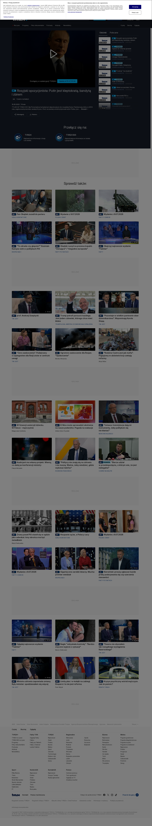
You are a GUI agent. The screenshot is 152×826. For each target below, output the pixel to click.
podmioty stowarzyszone (33, 5)
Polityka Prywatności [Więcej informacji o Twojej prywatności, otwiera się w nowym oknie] (9, 16)
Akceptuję (135, 7)
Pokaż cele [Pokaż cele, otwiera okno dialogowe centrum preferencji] (135, 12)
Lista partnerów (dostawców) (75, 12)
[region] (76, 10)
